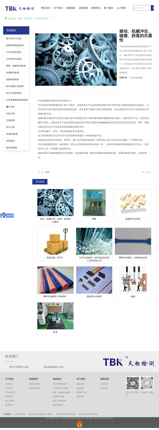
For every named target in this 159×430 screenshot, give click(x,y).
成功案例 (83, 8)
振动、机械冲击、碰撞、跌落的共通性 (55, 220)
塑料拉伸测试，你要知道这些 (133, 257)
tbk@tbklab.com (53, 366)
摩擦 (94, 219)
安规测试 (10, 140)
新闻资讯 (96, 8)
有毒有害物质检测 (14, 45)
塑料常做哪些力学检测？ (55, 296)
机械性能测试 (12, 79)
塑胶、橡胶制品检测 (16, 65)
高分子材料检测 (13, 93)
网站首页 (45, 8)
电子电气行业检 (13, 38)
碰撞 (133, 296)
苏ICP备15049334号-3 (103, 418)
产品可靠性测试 (41, 18)
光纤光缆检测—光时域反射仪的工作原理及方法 (94, 259)
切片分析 (10, 127)
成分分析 (10, 106)
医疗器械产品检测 (14, 86)
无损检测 (10, 120)
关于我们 (58, 8)
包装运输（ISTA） (55, 257)
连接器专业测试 (133, 219)
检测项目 (71, 8)
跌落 (55, 332)
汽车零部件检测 (13, 59)
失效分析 (10, 113)
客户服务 (108, 8)
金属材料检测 (12, 72)
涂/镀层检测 (12, 134)
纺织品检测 (11, 147)
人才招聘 (121, 8)
